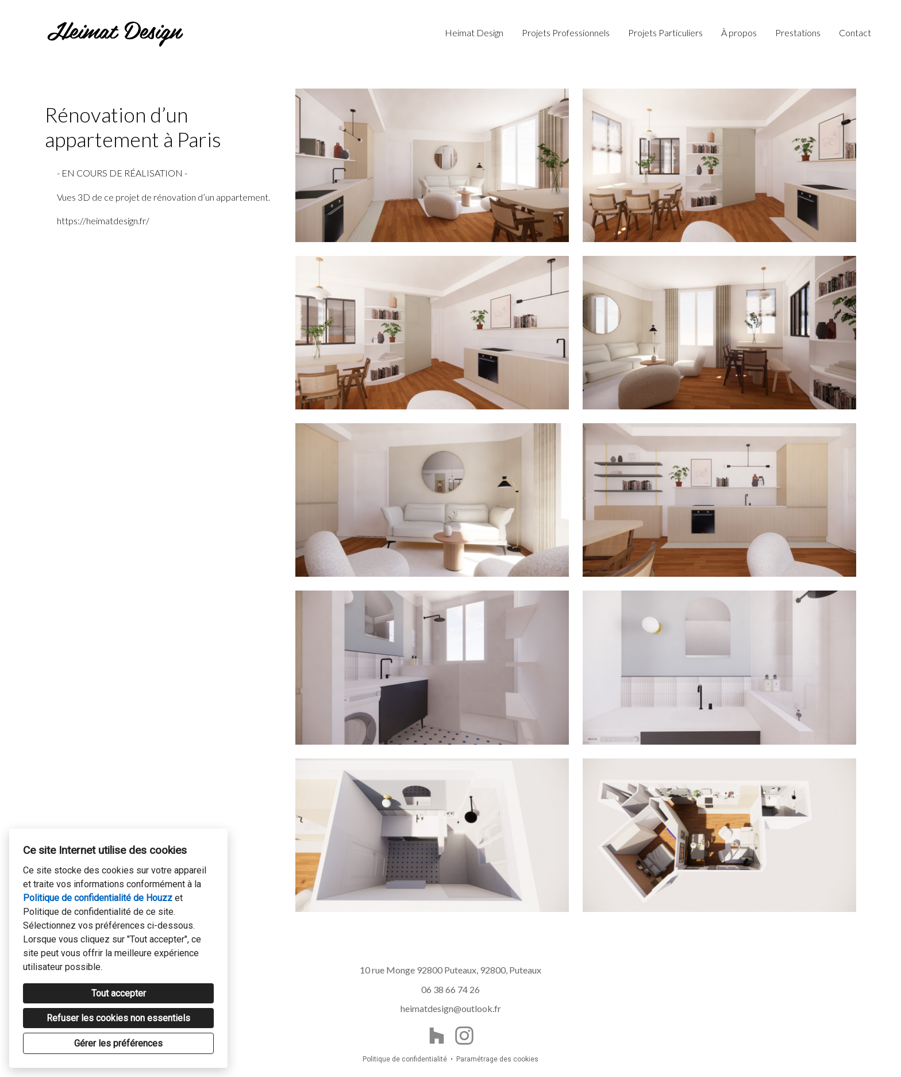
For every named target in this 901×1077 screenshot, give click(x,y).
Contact (855, 32)
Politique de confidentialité (405, 1059)
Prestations (798, 32)
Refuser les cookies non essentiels (118, 1018)
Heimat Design (474, 32)
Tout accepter (118, 993)
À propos (739, 32)
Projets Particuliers (665, 32)
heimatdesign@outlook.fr (451, 1008)
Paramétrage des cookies (497, 1059)
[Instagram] (464, 1036)
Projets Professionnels (566, 32)
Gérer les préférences (118, 1043)
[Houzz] (437, 1036)
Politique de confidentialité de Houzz (97, 897)
